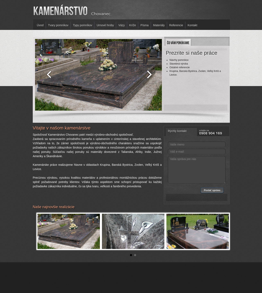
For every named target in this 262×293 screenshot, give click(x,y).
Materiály (159, 25)
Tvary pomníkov (58, 25)
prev (46, 74)
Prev (43, 231)
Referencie (176, 25)
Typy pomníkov (82, 25)
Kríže (132, 25)
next (150, 74)
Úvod (40, 25)
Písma (144, 25)
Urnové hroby (105, 25)
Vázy (121, 25)
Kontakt (192, 25)
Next (223, 231)
